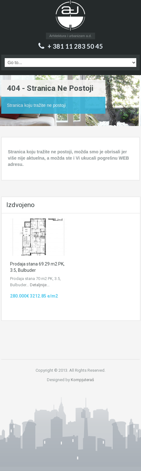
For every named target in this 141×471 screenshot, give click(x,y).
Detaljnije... (39, 284)
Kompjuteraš (82, 379)
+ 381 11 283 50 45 (75, 46)
